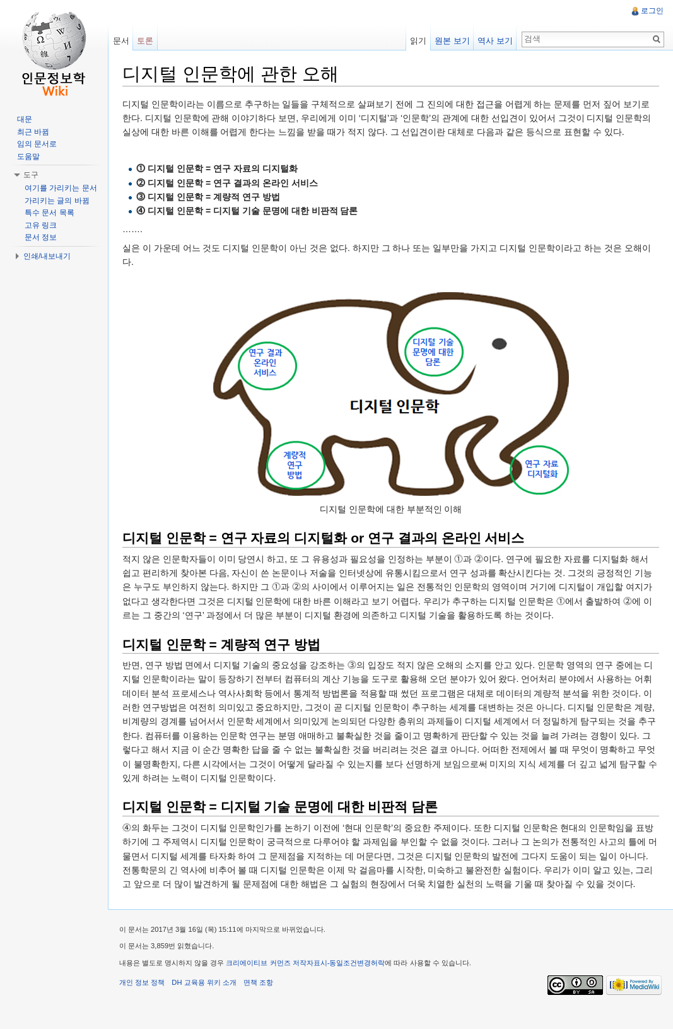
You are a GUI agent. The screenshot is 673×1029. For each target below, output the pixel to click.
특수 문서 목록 (49, 212)
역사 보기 (494, 40)
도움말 (28, 156)
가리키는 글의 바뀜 (57, 200)
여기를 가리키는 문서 (61, 188)
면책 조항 (263, 1000)
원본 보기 (451, 40)
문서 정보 (41, 237)
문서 (123, 40)
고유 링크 (41, 225)
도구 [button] (30, 174)
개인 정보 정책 (146, 1000)
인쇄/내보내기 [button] (47, 256)
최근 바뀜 (33, 131)
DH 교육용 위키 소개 (208, 1000)
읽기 (417, 40)
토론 (148, 40)
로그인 (651, 10)
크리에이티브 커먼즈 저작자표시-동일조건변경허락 (310, 981)
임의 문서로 (37, 143)
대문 (24, 119)
